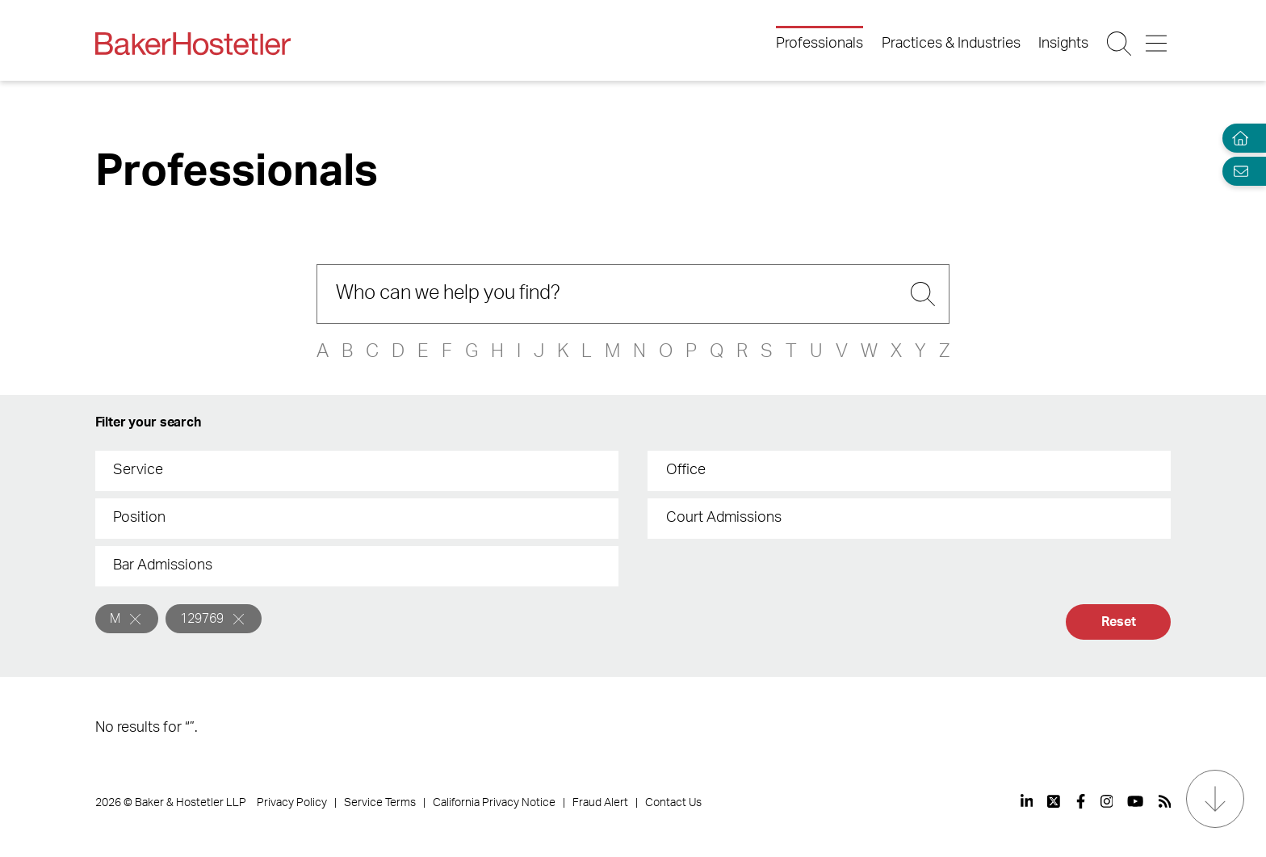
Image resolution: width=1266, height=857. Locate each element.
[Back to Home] (193, 43)
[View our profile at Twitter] (1054, 801)
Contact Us (673, 803)
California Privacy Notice (494, 803)
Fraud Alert (600, 803)
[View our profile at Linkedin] (1027, 801)
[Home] (1236, 138)
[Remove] (135, 619)
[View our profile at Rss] (1165, 801)
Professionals (819, 43)
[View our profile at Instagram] (1106, 801)
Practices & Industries (951, 43)
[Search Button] (1120, 44)
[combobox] (356, 471)
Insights (1063, 43)
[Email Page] (1236, 171)
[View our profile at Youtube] (1135, 801)
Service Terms (380, 803)
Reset (1118, 621)
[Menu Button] (1157, 44)
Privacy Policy (292, 803)
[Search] (633, 294)
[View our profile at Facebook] (1080, 801)
